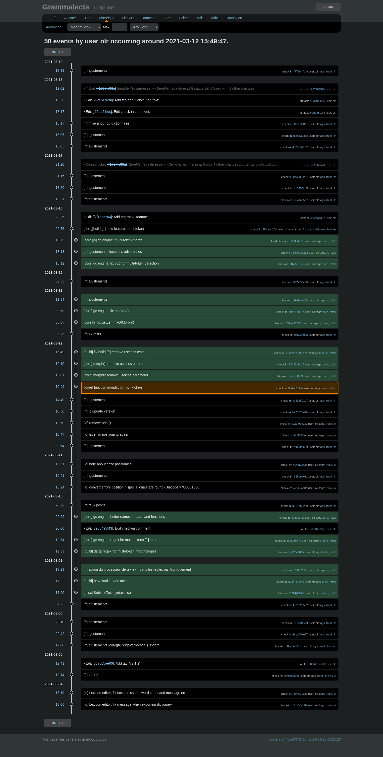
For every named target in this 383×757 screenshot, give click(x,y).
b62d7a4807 (300, 300)
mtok (333, 241)
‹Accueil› (71, 18)
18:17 (59, 112)
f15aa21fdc (301, 124)
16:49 (59, 352)
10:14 (59, 675)
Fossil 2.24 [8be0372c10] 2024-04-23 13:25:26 (305, 739)
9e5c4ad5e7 (300, 200)
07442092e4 (296, 581)
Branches (149, 18)
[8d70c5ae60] (103, 663)
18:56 (59, 100)
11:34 (59, 299)
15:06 (59, 135)
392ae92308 (293, 323)
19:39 (59, 551)
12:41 (59, 663)
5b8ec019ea (296, 388)
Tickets (184, 18)
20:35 (59, 229)
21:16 (59, 176)
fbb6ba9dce (300, 135)
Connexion (233, 18)
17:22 (59, 581)
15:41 (59, 476)
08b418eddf (317, 664)
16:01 (59, 375)
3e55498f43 (293, 540)
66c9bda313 (300, 252)
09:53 (59, 311)
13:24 (59, 487)
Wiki (200, 18)
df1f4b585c (318, 529)
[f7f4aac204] (102, 217)
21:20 (59, 164)
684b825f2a (300, 570)
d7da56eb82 (299, 705)
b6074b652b (317, 89)
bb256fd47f (318, 165)
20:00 (59, 528)
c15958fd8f (301, 188)
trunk (329, 71)
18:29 (59, 240)
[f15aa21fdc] (102, 112)
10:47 (59, 434)
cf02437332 (317, 217)
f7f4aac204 (270, 229)
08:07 (59, 322)
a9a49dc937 (300, 423)
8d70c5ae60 (291, 675)
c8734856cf (297, 264)
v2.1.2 (332, 675)
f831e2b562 (300, 605)
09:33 (59, 281)
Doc (88, 18)
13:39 (59, 70)
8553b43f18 (297, 241)
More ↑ (58, 51)
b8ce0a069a (293, 646)
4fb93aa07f (301, 446)
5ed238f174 (317, 112)
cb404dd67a (296, 311)
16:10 (59, 364)
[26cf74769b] (103, 100)
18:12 (59, 263)
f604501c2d (300, 693)
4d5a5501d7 (300, 400)
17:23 (59, 569)
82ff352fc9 (297, 517)
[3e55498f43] (103, 528)
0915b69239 (300, 505)
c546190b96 (317, 100)
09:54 (59, 446)
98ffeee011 (301, 476)
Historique (106, 18)
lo (334, 423)
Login (328, 6)
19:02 (59, 88)
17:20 (59, 593)
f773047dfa (301, 71)
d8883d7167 (300, 147)
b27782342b (300, 412)
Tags (167, 18)
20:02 (59, 517)
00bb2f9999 (293, 352)
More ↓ (58, 722)
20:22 (59, 505)
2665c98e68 (300, 282)
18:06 (59, 704)
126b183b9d (296, 593)
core (309, 229)
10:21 (59, 199)
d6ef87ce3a (300, 464)
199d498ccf (300, 622)
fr (335, 71)
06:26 (59, 334)
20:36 (59, 217)
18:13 (59, 252)
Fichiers (128, 18)
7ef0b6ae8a (300, 487)
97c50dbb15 (296, 364)
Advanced (53, 27)
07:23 (59, 604)
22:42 (59, 634)
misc (325, 593)
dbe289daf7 (300, 176)
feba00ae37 (300, 634)
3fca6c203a (300, 334)
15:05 (59, 146)
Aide (214, 18)
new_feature (328, 229)
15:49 (59, 387)
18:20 (59, 188)
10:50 (59, 411)
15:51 (59, 464)
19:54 (59, 540)
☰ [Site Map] (55, 18)
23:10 (59, 622)
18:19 (59, 693)
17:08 (59, 645)
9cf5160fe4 (300, 435)
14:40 (59, 400)
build (316, 229)
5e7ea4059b (296, 376)
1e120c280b (296, 552)
